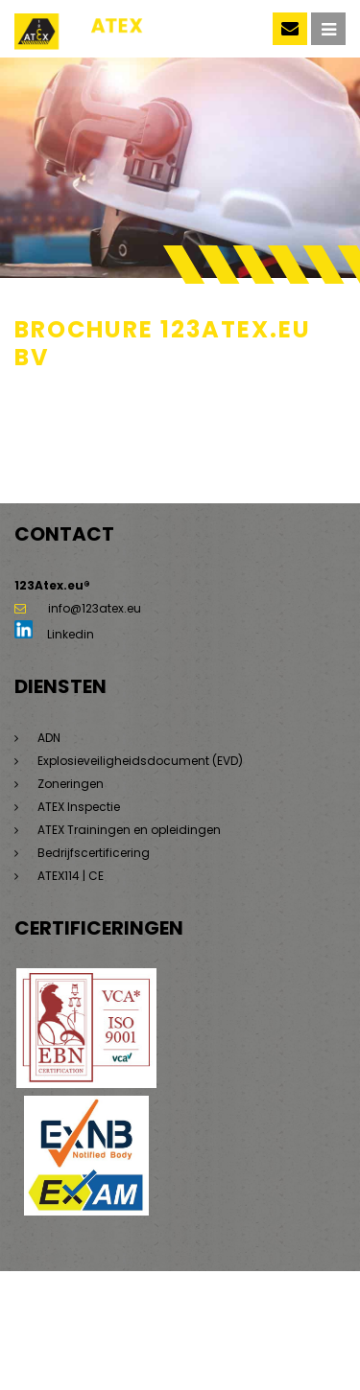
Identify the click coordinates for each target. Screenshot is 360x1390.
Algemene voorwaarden (85, 1330)
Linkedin (54, 634)
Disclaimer (198, 1313)
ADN (48, 738)
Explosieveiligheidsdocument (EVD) (140, 761)
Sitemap (133, 1313)
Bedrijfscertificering (93, 853)
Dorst (220, 1347)
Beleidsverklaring (64, 1347)
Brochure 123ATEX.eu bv (81, 406)
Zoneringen (70, 784)
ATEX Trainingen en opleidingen (129, 830)
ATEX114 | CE (70, 876)
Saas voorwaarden (222, 1330)
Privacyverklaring (288, 1313)
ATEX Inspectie (78, 807)
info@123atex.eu (77, 608)
